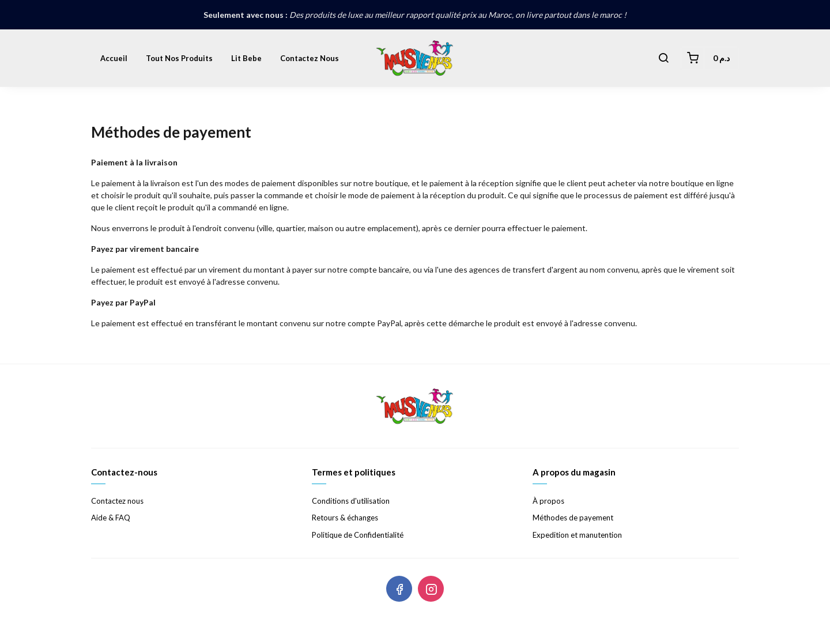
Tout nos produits (179, 58)
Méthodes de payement (573, 517)
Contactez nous (309, 58)
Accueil (113, 58)
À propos (548, 500)
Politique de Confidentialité (357, 534)
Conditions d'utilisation (351, 500)
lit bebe (246, 58)
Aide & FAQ (110, 517)
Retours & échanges (345, 517)
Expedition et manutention (577, 534)
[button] (663, 58)
